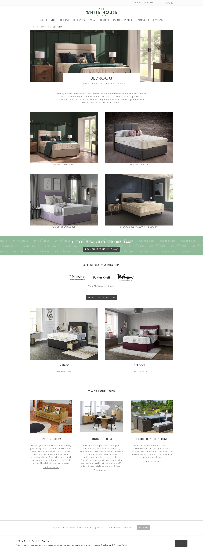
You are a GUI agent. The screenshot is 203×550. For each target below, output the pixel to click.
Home (33, 27)
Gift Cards (158, 20)
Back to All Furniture (101, 297)
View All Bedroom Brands (101, 286)
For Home (64, 20)
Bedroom (57, 27)
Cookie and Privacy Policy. (114, 545)
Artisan (92, 20)
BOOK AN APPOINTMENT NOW (101, 249)
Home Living (79, 20)
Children (104, 20)
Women (43, 20)
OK (181, 543)
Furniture (44, 27)
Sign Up (143, 527)
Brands (116, 20)
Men (53, 20)
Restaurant (143, 20)
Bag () (168, 3)
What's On (129, 20)
